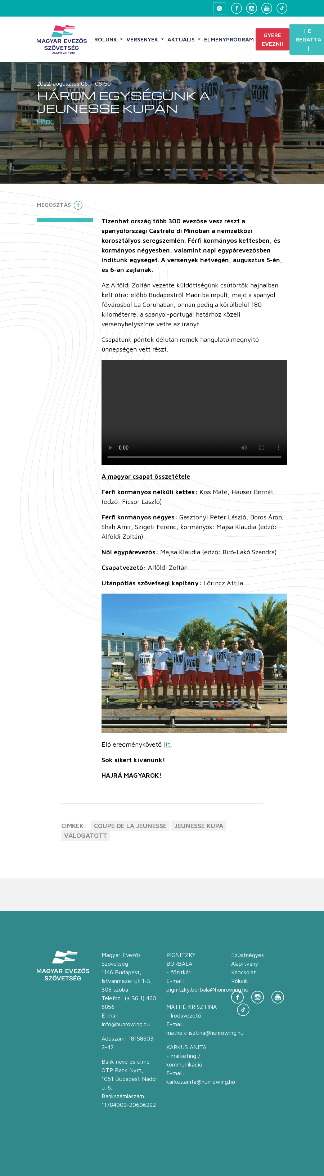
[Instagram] (251, 8)
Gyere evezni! (272, 39)
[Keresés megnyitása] (219, 8)
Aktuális (181, 39)
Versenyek (142, 39)
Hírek (45, 122)
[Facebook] (236, 8)
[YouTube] (266, 8)
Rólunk (106, 39)
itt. (167, 744)
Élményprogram (229, 39)
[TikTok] (281, 8)
